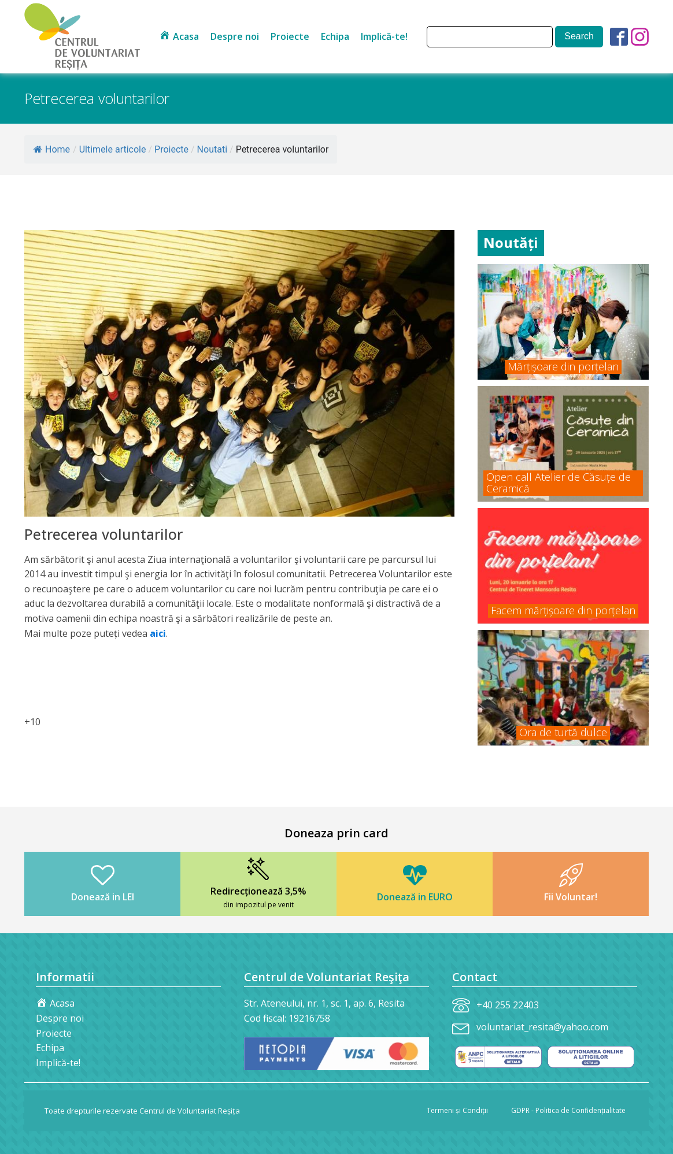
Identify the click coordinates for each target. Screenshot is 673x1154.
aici (158, 633)
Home (52, 149)
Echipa (335, 36)
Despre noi (234, 36)
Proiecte (290, 36)
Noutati (212, 149)
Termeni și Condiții (457, 1110)
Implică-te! (384, 36)
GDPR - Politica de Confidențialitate (568, 1110)
